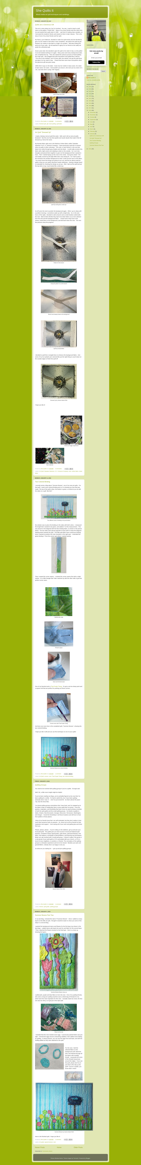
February (92, 131)
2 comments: (58, 121)
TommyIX (75, 1158)
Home (59, 1147)
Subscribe (96, 62)
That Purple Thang (56, 686)
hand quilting (52, 123)
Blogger (88, 1158)
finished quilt (42, 123)
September (93, 119)
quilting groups (54, 906)
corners (46, 776)
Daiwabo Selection (49, 471)
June (91, 122)
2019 (90, 103)
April (91, 126)
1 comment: (58, 773)
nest (70, 471)
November (93, 114)
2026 (90, 86)
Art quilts (41, 1142)
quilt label (59, 123)
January (92, 133)
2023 (90, 93)
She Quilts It (45, 10)
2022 (90, 96)
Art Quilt (41, 471)
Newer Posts (40, 1147)
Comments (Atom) (47, 1151)
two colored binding (68, 776)
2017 (90, 108)
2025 (90, 89)
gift (47, 123)
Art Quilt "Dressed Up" (43, 132)
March (92, 129)
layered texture (49, 1142)
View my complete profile (93, 80)
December (93, 112)
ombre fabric (75, 471)
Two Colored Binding (42, 482)
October (92, 117)
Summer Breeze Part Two (44, 915)
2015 (90, 149)
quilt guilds (46, 906)
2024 (90, 91)
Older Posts (78, 1147)
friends (41, 906)
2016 (90, 110)
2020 (90, 100)
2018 (90, 105)
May (91, 124)
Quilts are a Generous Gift (44, 25)
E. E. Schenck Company (61, 471)
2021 (90, 98)
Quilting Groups (40, 785)
